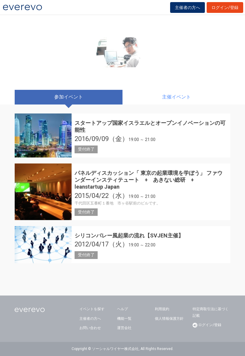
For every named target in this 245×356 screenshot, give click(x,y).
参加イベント (68, 97)
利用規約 (162, 309)
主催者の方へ (187, 7)
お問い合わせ (90, 328)
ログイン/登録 (224, 7)
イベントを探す (92, 309)
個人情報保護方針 (169, 318)
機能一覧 (124, 318)
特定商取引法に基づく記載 (211, 312)
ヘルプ (122, 309)
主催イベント (176, 97)
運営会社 (124, 328)
